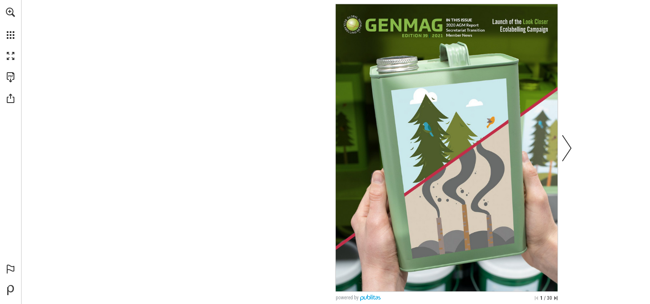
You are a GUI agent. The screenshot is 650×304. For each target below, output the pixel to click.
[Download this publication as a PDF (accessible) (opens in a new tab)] (10, 77)
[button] (10, 12)
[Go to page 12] (462, 25)
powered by (347, 298)
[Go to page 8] (519, 25)
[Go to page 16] (465, 30)
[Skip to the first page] (536, 298)
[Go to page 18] (459, 35)
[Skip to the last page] (556, 298)
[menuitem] (10, 23)
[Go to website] (352, 24)
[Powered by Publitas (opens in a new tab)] (10, 290)
